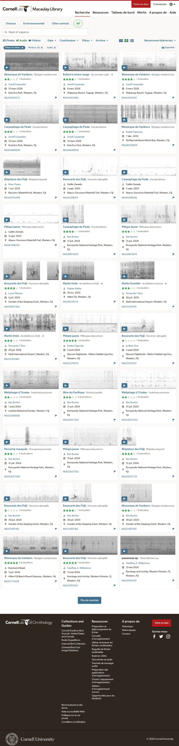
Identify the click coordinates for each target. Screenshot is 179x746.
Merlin (141, 12)
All (78, 23)
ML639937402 (12, 307)
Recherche (82, 12)
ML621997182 (129, 529)
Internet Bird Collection (73, 644)
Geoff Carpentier (17, 84)
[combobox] (48, 32)
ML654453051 (129, 98)
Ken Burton (73, 237)
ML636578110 (70, 302)
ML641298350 (129, 197)
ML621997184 (70, 529)
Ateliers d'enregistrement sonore (101, 689)
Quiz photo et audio (102, 659)
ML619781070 (129, 580)
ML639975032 (70, 254)
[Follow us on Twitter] (161, 636)
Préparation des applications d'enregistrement (101, 673)
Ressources (101, 12)
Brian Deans (14, 184)
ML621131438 (11, 581)
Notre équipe (129, 630)
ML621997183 (11, 529)
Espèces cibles (99, 656)
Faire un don (141, 4)
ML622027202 (71, 471)
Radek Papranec (134, 132)
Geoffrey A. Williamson (79, 568)
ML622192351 (129, 363)
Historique (127, 626)
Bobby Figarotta (75, 346)
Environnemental (33, 23)
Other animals (60, 23)
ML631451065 (11, 359)
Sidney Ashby (74, 288)
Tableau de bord (122, 12)
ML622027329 (71, 420)
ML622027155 (129, 476)
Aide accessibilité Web (73, 711)
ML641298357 (70, 197)
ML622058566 (12, 416)
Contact (126, 634)
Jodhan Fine (132, 346)
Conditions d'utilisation (73, 722)
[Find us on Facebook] (154, 636)
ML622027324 (129, 420)
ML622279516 (70, 363)
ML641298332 (12, 245)
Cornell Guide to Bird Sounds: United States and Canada (73, 633)
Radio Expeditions (71, 640)
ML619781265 (70, 585)
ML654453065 (71, 98)
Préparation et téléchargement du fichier (101, 629)
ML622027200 (12, 476)
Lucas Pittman (15, 293)
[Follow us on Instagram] (168, 636)
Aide (173, 12)
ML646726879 (129, 145)
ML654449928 (12, 150)
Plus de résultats (90, 600)
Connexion (160, 4)
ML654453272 (12, 98)
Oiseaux (11, 23)
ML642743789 (12, 197)
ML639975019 (129, 254)
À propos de (158, 12)
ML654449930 (71, 150)
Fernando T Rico (134, 293)
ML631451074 (129, 307)
